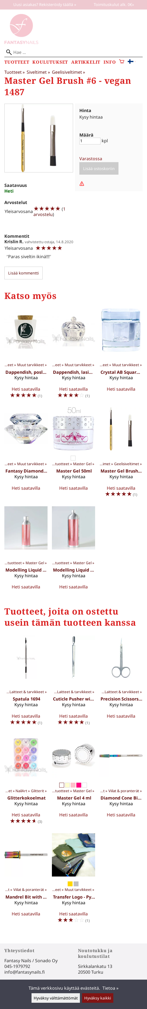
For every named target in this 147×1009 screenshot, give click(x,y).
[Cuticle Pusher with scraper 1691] (73, 682)
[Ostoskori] (121, 62)
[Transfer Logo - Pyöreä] (73, 880)
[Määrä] (90, 141)
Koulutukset (50, 62)
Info (110, 62)
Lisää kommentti (23, 273)
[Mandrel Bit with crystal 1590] (26, 880)
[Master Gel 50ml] (73, 454)
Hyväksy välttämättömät (56, 998)
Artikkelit (85, 62)
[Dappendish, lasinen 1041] (73, 355)
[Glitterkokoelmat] (26, 781)
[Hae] (73, 52)
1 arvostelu (49, 212)
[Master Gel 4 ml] (73, 781)
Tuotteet (16, 62)
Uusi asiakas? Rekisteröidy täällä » (44, 4)
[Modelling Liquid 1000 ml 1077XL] (73, 550)
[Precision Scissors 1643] (121, 682)
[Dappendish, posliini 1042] (26, 355)
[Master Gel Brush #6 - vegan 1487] (121, 454)
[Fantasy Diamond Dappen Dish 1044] (26, 454)
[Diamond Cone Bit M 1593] (121, 781)
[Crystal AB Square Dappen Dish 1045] (121, 355)
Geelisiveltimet (68, 72)
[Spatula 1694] (26, 682)
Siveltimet (38, 72)
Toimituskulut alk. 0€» (114, 4)
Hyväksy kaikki (97, 998)
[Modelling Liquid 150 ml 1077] (26, 550)
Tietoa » (110, 988)
